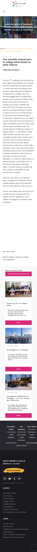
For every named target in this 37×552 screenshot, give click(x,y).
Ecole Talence (8, 496)
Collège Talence (8, 501)
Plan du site (20, 483)
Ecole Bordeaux (8, 498)
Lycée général (8, 507)
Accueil (2, 48)
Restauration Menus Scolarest (14, 537)
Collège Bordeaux (9, 504)
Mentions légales (9, 483)
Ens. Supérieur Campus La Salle (14, 512)
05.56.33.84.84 (14, 470)
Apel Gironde (8, 526)
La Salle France (8, 524)
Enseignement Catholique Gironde (15, 529)
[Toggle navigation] (4, 12)
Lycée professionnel (10, 509)
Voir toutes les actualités (18, 274)
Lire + (18, 322)
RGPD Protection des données (14, 534)
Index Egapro (8, 532)
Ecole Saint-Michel (10, 493)
